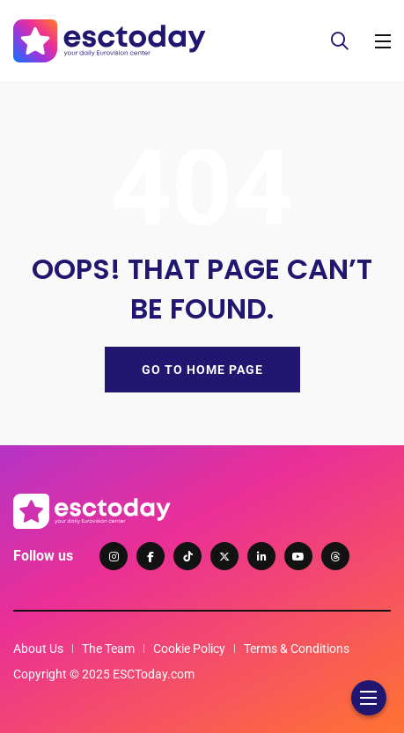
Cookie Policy (189, 648)
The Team (108, 648)
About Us (38, 648)
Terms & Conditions (296, 648)
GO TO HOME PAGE (202, 370)
